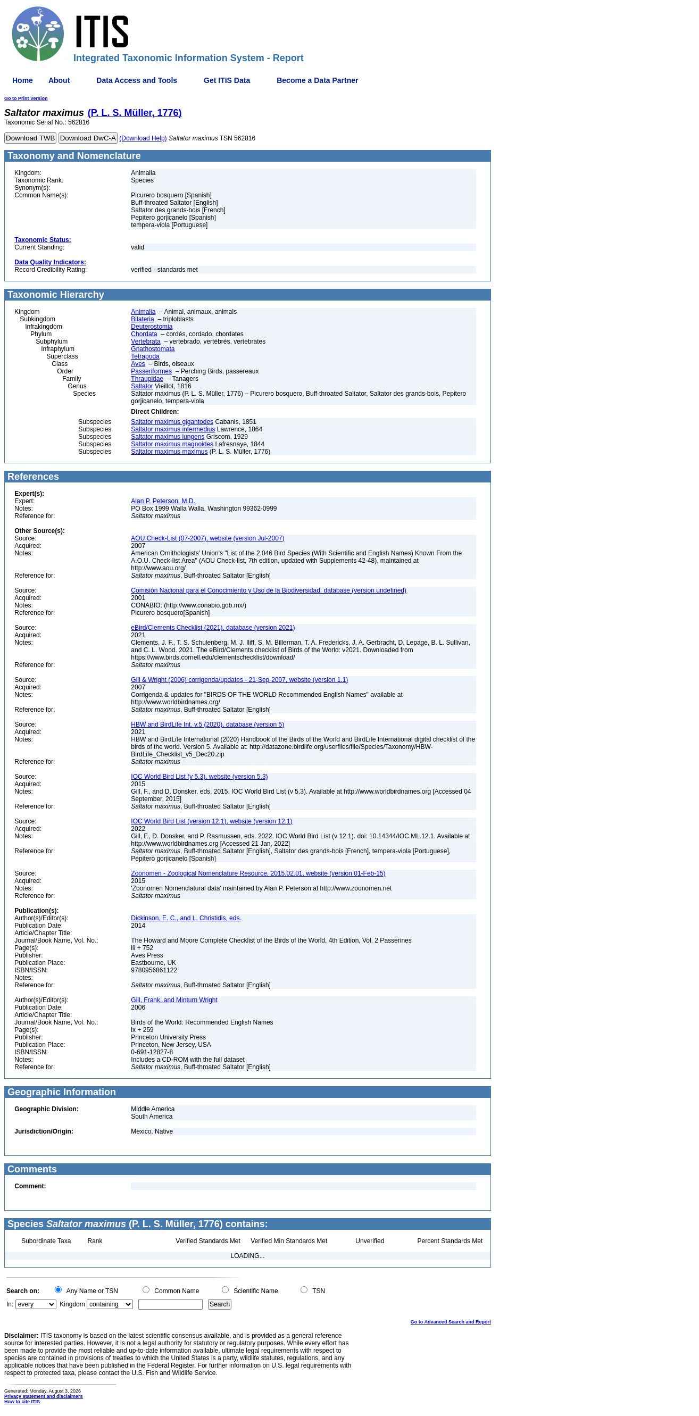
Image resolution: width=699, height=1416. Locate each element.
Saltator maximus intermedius (173, 429)
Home (22, 80)
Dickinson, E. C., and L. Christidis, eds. (186, 918)
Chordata (144, 334)
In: (9, 1304)
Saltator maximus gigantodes (172, 422)
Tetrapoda (145, 356)
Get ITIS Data (227, 80)
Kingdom (72, 1304)
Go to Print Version (26, 98)
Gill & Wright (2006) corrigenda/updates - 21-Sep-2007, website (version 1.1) (239, 680)
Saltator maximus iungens (167, 436)
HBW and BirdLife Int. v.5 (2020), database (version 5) (207, 724)
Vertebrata (145, 341)
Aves (138, 364)
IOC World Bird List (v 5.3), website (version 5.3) (199, 776)
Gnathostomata (152, 349)
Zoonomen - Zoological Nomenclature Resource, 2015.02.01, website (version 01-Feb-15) (258, 873)
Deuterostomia (151, 326)
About (59, 80)
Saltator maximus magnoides (172, 444)
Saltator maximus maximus (169, 451)
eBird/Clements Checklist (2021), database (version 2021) (213, 627)
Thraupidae (147, 378)
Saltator (142, 386)
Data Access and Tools (136, 80)
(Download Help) (143, 138)
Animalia (143, 311)
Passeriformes (151, 371)
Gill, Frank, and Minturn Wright (174, 1000)
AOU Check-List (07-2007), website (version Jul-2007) (207, 538)
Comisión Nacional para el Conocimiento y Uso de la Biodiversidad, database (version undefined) (268, 590)
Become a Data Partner (317, 80)
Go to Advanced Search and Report (451, 1322)
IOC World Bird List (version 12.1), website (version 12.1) (211, 821)
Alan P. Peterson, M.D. (163, 501)
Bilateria (142, 319)
